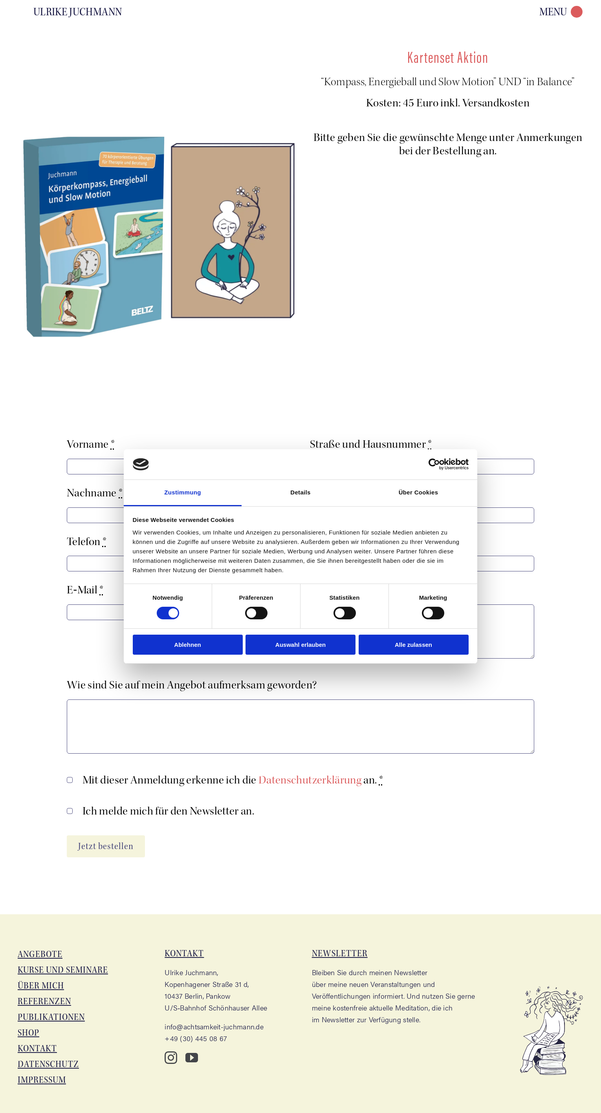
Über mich (41, 985)
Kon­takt (37, 1048)
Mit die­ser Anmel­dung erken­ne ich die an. (232, 780)
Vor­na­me (91, 444)
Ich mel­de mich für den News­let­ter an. (168, 811)
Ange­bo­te (40, 954)
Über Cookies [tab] (418, 492)
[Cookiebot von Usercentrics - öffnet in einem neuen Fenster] (434, 464)
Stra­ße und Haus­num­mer (371, 444)
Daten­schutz (48, 1064)
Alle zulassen (413, 644)
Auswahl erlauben (300, 644)
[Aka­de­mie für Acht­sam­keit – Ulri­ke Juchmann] (72, 11)
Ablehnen (187, 644)
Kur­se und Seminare (63, 970)
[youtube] (191, 1057)
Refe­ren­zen (44, 1001)
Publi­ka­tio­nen (51, 1017)
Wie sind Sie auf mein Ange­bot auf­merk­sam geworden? (192, 685)
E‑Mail (85, 590)
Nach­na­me (95, 493)
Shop (28, 1032)
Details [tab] (300, 492)
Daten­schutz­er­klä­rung (309, 780)
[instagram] (171, 1057)
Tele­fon (86, 541)
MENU (553, 12)
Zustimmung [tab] (182, 492)
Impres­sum (42, 1080)
